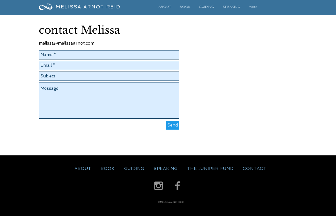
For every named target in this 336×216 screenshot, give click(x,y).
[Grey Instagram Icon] (158, 186)
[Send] (172, 125)
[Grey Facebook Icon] (177, 186)
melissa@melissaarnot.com (66, 43)
